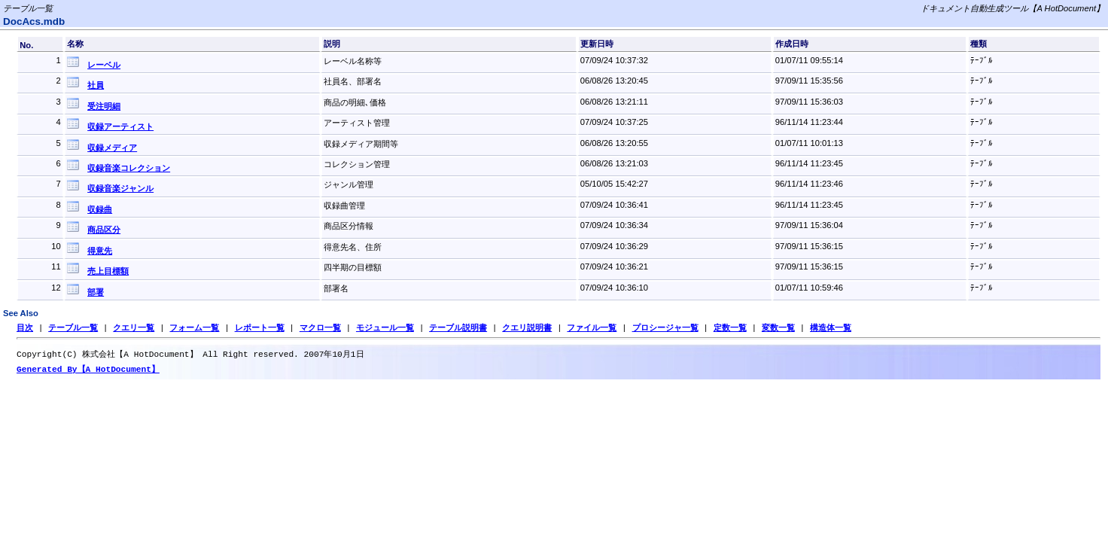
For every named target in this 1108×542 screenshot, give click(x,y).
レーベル (103, 64)
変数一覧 (778, 327)
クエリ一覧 (133, 327)
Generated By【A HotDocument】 (88, 370)
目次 (25, 327)
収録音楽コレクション (128, 167)
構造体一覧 (830, 327)
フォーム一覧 (194, 327)
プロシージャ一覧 (665, 327)
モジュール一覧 (385, 327)
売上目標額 (108, 271)
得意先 (99, 250)
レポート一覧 (260, 327)
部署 (95, 292)
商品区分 (103, 229)
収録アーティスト (120, 126)
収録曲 (99, 209)
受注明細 (103, 106)
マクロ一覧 (320, 327)
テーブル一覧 (73, 327)
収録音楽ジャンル (120, 188)
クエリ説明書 (527, 327)
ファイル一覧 (591, 327)
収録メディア (112, 147)
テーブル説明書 (458, 327)
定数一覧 (730, 327)
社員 (95, 85)
